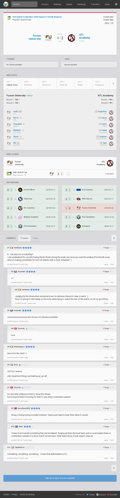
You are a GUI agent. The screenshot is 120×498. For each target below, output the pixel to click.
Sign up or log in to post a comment (60, 478)
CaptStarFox (20, 447)
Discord (100, 494)
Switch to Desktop (27, 494)
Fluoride (21, 329)
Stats (107, 4)
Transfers (95, 4)
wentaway (18, 248)
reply (106, 264)
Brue (16, 365)
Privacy (15, 494)
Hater (21, 427)
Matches (57, 4)
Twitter (91, 494)
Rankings (81, 4)
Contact (6, 494)
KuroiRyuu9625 (24, 408)
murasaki (21, 272)
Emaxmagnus (19, 347)
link (111, 264)
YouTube (112, 494)
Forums (45, 4)
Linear (35, 238)
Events (69, 4)
